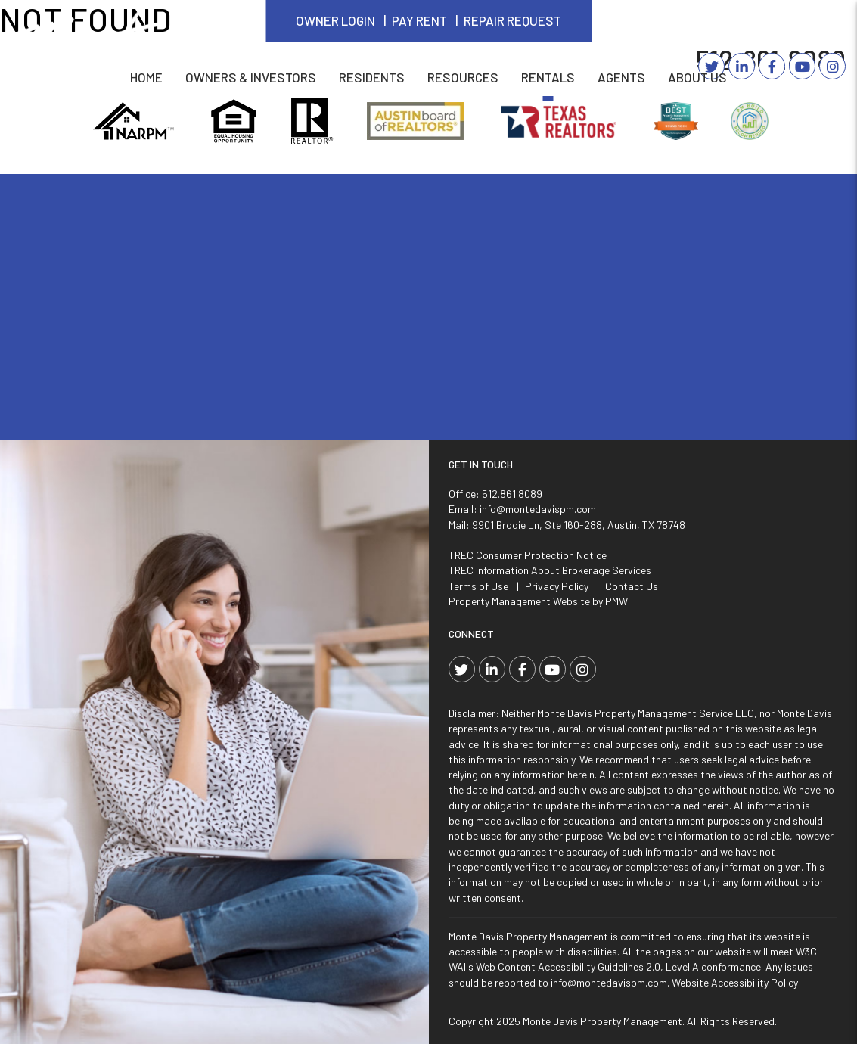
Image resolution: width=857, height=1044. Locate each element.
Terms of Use (478, 585)
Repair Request (512, 20)
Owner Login (335, 20)
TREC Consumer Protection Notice (528, 554)
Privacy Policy (556, 585)
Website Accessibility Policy (735, 982)
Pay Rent (419, 20)
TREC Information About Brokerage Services (550, 570)
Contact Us (631, 585)
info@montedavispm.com (538, 508)
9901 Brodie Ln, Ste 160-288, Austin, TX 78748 (578, 524)
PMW (616, 601)
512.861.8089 (512, 493)
